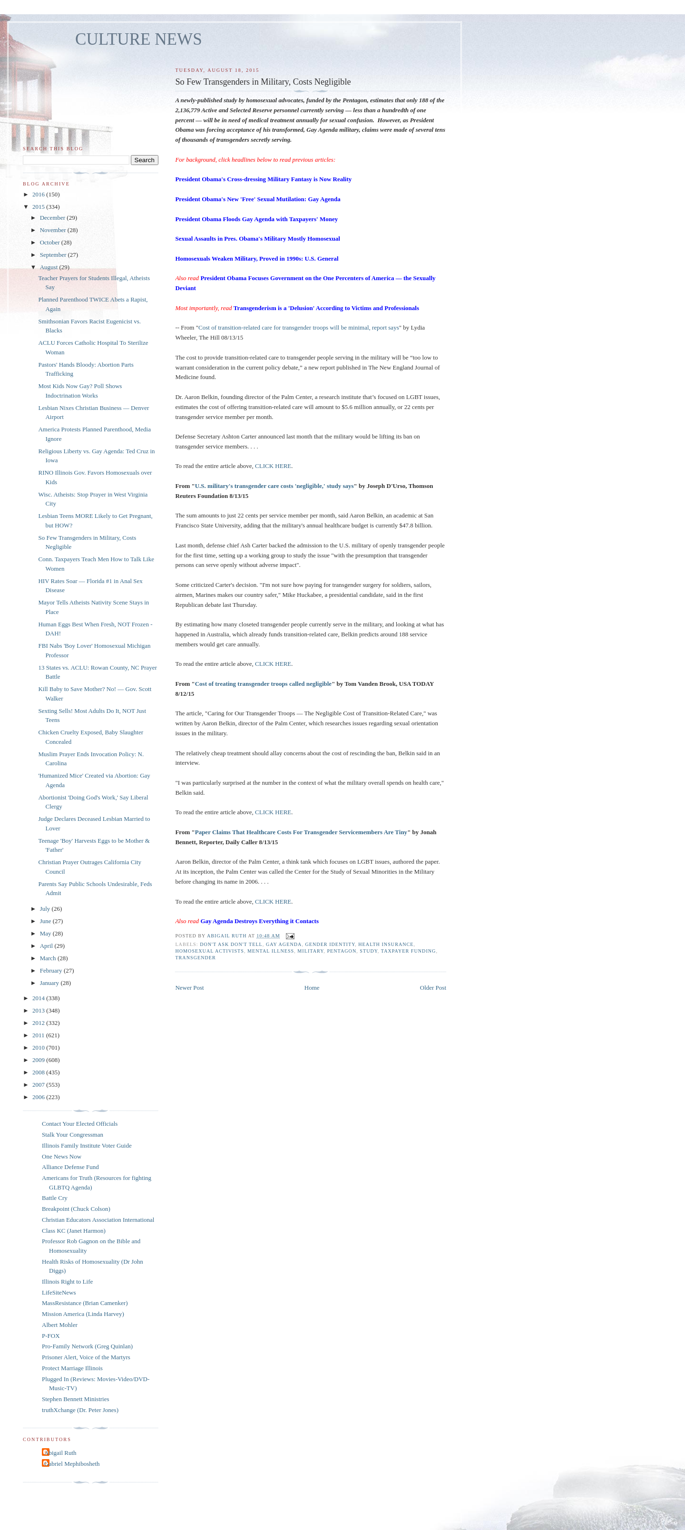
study (369, 951)
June (46, 921)
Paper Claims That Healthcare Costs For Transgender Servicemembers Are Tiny (301, 832)
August (49, 267)
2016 (39, 194)
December (53, 217)
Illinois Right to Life (67, 1281)
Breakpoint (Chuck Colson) (76, 1208)
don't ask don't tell (231, 944)
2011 (39, 1035)
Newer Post (189, 987)
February (52, 970)
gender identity (330, 944)
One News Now (61, 1156)
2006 (39, 1097)
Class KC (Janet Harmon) (74, 1230)
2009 (39, 1059)
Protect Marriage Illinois (72, 1368)
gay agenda (284, 944)
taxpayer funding (408, 951)
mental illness (270, 951)
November (54, 230)
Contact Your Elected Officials (79, 1123)
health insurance (385, 944)
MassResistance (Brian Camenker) (85, 1302)
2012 (39, 1022)
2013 (39, 1010)
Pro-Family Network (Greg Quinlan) (87, 1346)
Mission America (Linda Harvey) (83, 1313)
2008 (39, 1072)
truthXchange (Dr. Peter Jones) (80, 1409)
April (47, 945)
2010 (39, 1047)
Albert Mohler (60, 1324)
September (54, 254)
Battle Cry (55, 1197)
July (46, 908)
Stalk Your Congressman (72, 1134)
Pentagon (341, 951)
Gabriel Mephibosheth (72, 1463)
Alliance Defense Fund (70, 1166)
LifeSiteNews (59, 1292)
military (310, 951)
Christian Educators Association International (98, 1219)
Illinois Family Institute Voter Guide (87, 1145)
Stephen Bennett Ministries (75, 1399)
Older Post (433, 987)
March (49, 958)
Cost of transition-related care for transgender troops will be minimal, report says (298, 327)
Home (312, 987)
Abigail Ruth (60, 1452)
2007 (39, 1084)
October (50, 242)
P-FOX (51, 1335)
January (50, 982)
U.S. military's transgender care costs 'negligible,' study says (274, 485)
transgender (195, 957)
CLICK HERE (273, 465)
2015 (39, 206)
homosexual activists (209, 951)
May (46, 933)
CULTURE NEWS (138, 39)
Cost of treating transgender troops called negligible (263, 683)
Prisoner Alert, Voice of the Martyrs (86, 1357)
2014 (39, 998)
